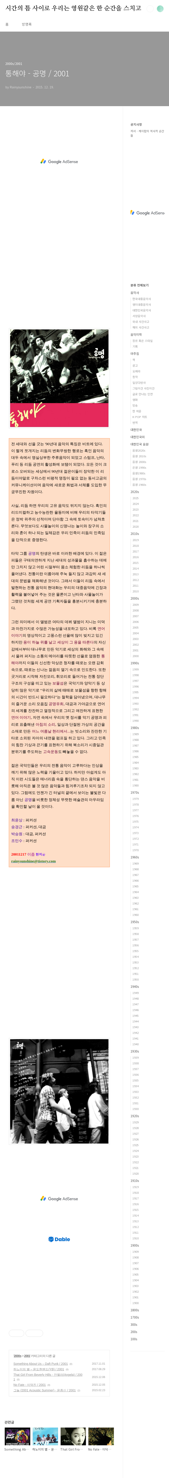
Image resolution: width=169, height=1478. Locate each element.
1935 (135, 1080)
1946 (135, 1010)
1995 (135, 692)
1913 (135, 1221)
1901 (135, 1297)
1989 (135, 734)
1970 (135, 850)
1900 (135, 1303)
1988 (135, 740)
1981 (135, 779)
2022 (135, 515)
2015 (135, 563)
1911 (135, 1232)
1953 (135, 962)
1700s (134, 1317)
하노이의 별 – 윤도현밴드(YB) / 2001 (38, 1369)
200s (133, 1332)
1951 (135, 974)
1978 (135, 804)
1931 (135, 1103)
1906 (135, 1269)
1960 (135, 915)
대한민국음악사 (141, 310)
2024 (135, 504)
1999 (135, 669)
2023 (135, 509)
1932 (135, 1097)
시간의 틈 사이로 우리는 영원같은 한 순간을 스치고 (73, 8)
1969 (135, 863)
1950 (135, 979)
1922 (135, 1162)
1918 (135, 1192)
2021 (135, 521)
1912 (135, 1227)
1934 (135, 1086)
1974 (135, 827)
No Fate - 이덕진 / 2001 (29, 1385)
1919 (135, 1187)
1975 (135, 821)
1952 (135, 968)
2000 (135, 656)
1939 (135, 1057)
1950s (134, 922)
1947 (135, 1004)
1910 (135, 1238)
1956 (135, 945)
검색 (150, 8)
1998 (135, 675)
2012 (135, 580)
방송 (135, 405)
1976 (135, 816)
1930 (135, 1109)
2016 (135, 557)
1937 (135, 1069)
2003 (135, 639)
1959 (135, 928)
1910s (134, 1180)
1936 (135, 1074)
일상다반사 (139, 383)
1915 (135, 1210)
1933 (135, 1092)
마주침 (134, 353)
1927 (135, 1133)
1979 (135, 799)
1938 (135, 1063)
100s (133, 1339)
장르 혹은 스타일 (142, 341)
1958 (135, 934)
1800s (134, 1310)
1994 (135, 698)
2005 (135, 627)
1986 (135, 751)
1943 (135, 1027)
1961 (135, 909)
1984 (135, 762)
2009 (135, 604)
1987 (135, 745)
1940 (135, 1044)
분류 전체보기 (139, 285)
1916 (135, 1204)
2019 (135, 540)
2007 (135, 616)
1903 (135, 1286)
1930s (134, 1051)
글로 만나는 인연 (142, 394)
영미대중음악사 (141, 304)
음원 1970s (139, 479)
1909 (135, 1251)
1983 (135, 768)
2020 (135, 526)
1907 (135, 1263)
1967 (135, 875)
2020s (134, 492)
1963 (135, 897)
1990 (135, 720)
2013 (135, 574)
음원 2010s (139, 456)
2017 (135, 551)
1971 (135, 844)
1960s (134, 857)
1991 (135, 715)
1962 (135, 903)
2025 (135, 498)
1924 (135, 1151)
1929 (135, 1122)
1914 (135, 1215)
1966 (135, 880)
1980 (135, 785)
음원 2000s (139, 462)
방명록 (27, 24)
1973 (135, 833)
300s (133, 1324)
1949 (135, 993)
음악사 (134, 292)
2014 (135, 568)
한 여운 (136, 411)
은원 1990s (139, 467)
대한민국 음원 (139, 444)
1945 (135, 1015)
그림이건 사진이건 (143, 388)
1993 (135, 703)
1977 (135, 810)
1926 (135, 1139)
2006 (135, 622)
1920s (134, 1116)
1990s (134, 663)
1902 (135, 1291)
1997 (135, 681)
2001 (27, 1356)
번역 (135, 422)
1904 (135, 1280)
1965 (135, 886)
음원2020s (138, 450)
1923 (135, 1156)
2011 (135, 585)
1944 (135, 1021)
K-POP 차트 (139, 417)
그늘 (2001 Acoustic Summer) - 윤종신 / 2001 (44, 1390)
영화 (135, 400)
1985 (135, 757)
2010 (135, 591)
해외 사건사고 (140, 327)
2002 (135, 644)
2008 (135, 610)
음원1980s (138, 473)
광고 (135, 365)
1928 (135, 1128)
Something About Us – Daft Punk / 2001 (40, 1363)
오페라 (136, 371)
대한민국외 (137, 437)
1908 (135, 1257)
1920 (135, 1173)
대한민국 (136, 429)
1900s (134, 1245)
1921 (135, 1168)
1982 (135, 774)
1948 (135, 998)
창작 (135, 377)
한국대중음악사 (141, 299)
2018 (135, 545)
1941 (135, 1038)
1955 (135, 951)
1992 (135, 709)
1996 (135, 686)
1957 (135, 939)
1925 (135, 1145)
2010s (134, 533)
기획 (135, 346)
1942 (135, 1033)
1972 (135, 838)
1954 (135, 956)
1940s (134, 986)
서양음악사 (139, 316)
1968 (135, 869)
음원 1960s (139, 485)
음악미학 (136, 334)
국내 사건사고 (140, 322)
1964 (135, 892)
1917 (135, 1198)
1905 (135, 1274)
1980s (134, 728)
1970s (134, 792)
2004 (135, 633)
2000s (17, 1356)
